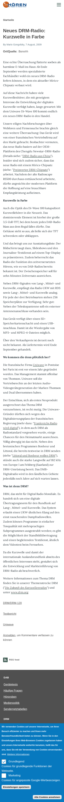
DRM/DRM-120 (12, 603)
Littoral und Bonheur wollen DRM (33, 455)
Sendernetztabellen (15, 709)
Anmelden (9, 635)
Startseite (8, 20)
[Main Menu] (59, 5)
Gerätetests (11, 684)
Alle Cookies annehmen (47, 797)
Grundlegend (16, 761)
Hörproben (10, 696)
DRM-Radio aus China (37, 156)
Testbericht (9, 613)
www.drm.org (19, 592)
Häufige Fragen (13, 690)
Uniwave (38, 365)
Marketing (14, 775)
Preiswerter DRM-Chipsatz (30, 169)
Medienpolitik (11, 702)
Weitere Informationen (18, 754)
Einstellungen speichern (16, 787)
